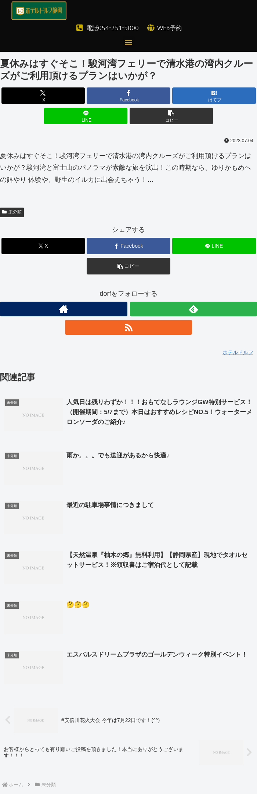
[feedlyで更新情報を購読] (193, 309)
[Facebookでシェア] (128, 95)
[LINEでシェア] (86, 116)
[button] (129, 42)
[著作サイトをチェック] (63, 309)
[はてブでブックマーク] (214, 95)
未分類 (12, 212)
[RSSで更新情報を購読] (128, 327)
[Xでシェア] (43, 95)
